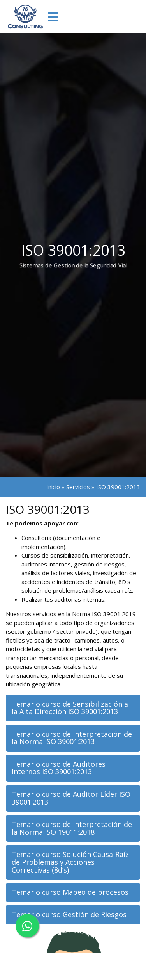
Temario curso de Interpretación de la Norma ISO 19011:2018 (72, 828)
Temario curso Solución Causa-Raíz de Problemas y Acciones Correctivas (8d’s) (70, 862)
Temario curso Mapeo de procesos (70, 892)
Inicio (53, 487)
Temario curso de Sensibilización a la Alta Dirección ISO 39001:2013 (70, 707)
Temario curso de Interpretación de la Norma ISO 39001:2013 (72, 737)
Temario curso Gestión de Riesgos (69, 914)
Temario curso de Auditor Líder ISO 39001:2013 (71, 798)
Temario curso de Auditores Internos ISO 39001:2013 (59, 768)
